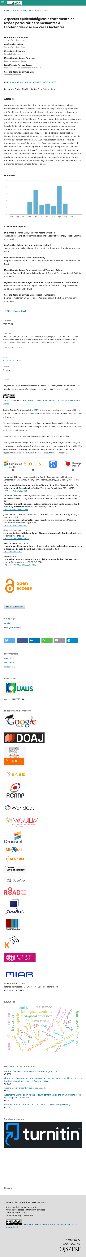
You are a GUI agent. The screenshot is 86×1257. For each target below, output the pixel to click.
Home (6, 10)
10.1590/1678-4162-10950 (15, 525)
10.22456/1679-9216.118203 (16, 538)
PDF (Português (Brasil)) (17, 311)
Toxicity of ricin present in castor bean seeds (25, 1088)
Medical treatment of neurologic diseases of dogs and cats (31, 1071)
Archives (16, 10)
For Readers (9, 658)
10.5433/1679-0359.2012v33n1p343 (19, 564)
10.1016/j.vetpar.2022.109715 (17, 490)
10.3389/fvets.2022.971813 (15, 509)
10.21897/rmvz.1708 (12, 551)
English (7, 623)
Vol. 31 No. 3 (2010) (31, 10)
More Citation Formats (14, 347)
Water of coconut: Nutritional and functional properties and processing (37, 1104)
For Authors (9, 662)
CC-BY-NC (37, 410)
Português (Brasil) (12, 627)
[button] (9, 640)
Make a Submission (14, 607)
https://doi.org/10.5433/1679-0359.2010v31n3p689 (32, 82)
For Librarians (9, 667)
